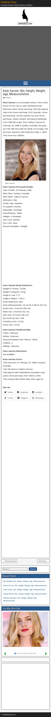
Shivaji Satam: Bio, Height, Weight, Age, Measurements (25, 594)
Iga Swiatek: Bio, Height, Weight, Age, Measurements (24, 581)
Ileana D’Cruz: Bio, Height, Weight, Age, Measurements (25, 585)
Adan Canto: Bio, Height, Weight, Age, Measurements (24, 590)
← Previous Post (9, 561)
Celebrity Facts (8, 2)
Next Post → (43, 561)
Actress (8, 98)
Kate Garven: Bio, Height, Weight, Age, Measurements (24, 92)
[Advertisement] (25, 53)
